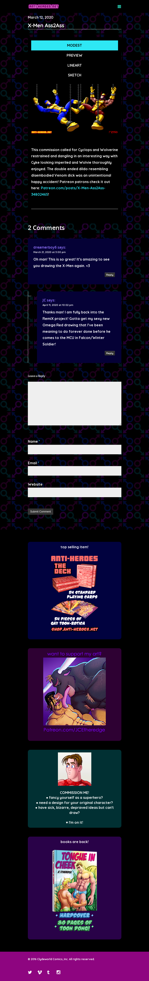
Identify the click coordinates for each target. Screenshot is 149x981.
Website (35, 484)
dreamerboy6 (45, 247)
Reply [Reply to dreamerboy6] (109, 274)
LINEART (74, 65)
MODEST (74, 45)
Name (34, 441)
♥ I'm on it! (74, 822)
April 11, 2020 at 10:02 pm (58, 305)
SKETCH (74, 75)
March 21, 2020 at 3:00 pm (49, 252)
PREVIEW (74, 55)
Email (33, 463)
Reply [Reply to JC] (109, 353)
